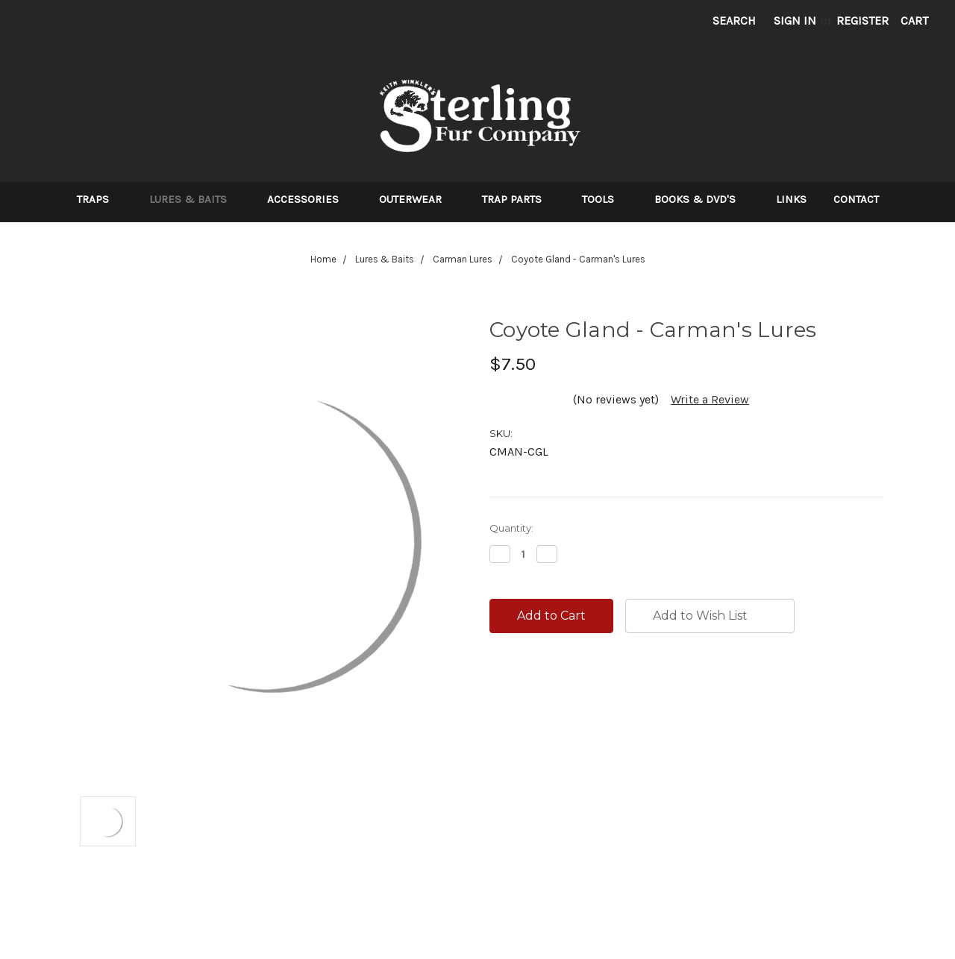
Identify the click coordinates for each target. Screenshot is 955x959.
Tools (604, 199)
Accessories (309, 199)
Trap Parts (518, 199)
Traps (99, 199)
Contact (856, 199)
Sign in (795, 20)
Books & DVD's (701, 199)
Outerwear (417, 199)
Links (791, 199)
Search (734, 20)
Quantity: (511, 528)
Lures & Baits (194, 199)
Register (862, 20)
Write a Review (710, 399)
